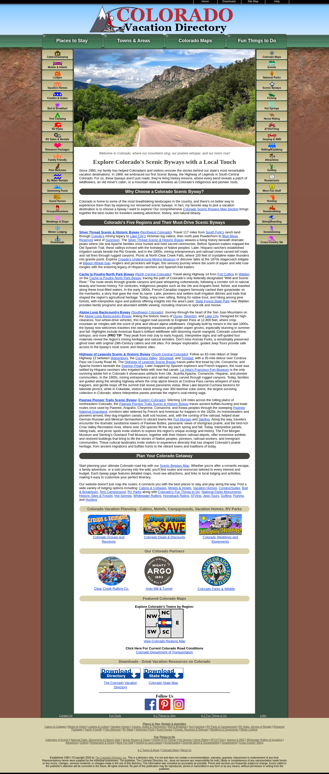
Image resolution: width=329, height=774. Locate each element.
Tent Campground (112, 492)
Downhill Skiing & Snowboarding (201, 742)
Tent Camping (197, 726)
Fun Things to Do (257, 40)
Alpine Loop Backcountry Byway (108, 316)
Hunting (91, 500)
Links (263, 715)
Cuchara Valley (146, 358)
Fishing (238, 496)
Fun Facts (115, 715)
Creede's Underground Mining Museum (147, 259)
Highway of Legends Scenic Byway (150, 362)
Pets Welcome (112, 729)
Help (277, 1)
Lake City (211, 316)
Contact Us (65, 715)
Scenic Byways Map (174, 466)
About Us (186, 750)
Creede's (97, 236)
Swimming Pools (144, 729)
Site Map (253, 1)
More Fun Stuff (124, 742)
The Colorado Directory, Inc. (111, 757)
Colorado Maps (195, 40)
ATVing (196, 496)
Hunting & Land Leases (148, 742)
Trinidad (187, 358)
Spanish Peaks (132, 366)
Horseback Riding (176, 496)
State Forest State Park (212, 301)
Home (205, 1)
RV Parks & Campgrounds (222, 726)
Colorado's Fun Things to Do (179, 492)
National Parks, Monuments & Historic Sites (95, 739)
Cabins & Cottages (153, 488)
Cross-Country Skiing (251, 742)
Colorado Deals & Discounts (164, 537)
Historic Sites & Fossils (96, 496)
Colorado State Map (163, 683)
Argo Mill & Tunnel (159, 589)
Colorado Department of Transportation (164, 652)
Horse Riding (201, 739)
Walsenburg (119, 358)
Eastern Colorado (151, 400)
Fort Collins (225, 274)
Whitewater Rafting (147, 496)
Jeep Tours (211, 496)
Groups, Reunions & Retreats (191, 729)
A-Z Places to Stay (164, 715)
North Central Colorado (153, 274)
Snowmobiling (172, 742)
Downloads (229, 1)
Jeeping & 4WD (235, 739)
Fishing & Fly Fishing (164, 739)
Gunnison (112, 240)
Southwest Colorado (147, 312)
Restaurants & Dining (102, 742)
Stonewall (166, 358)
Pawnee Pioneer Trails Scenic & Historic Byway (154, 404)
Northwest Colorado (155, 232)
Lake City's (138, 236)
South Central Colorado (169, 354)
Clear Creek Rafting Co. (111, 589)
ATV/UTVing (218, 739)
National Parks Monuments (221, 492)
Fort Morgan (182, 419)
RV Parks (134, 492)
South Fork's (215, 232)
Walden (244, 274)
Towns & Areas (133, 40)
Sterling (203, 419)
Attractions (72, 742)
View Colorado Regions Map (164, 641)
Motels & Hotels (179, 488)
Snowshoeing (229, 742)
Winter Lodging (249, 729)
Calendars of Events (57, 739)
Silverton (190, 316)
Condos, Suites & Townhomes (149, 726)
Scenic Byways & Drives (136, 739)
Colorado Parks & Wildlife (216, 589)
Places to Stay (72, 40)
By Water (128, 729)
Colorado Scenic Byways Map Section (211, 209)
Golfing (226, 496)
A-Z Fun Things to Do (214, 715)
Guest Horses (164, 729)
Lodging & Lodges (98, 726)
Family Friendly (93, 729)
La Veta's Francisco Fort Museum (204, 370)
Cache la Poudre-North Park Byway (115, 278)
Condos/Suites (229, 488)
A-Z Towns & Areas (148, 750)
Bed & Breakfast (177, 726)
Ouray (177, 316)
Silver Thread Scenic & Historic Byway (156, 240)
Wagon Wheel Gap (97, 263)
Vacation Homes (205, 488)
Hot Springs (123, 496)
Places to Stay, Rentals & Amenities (164, 724)
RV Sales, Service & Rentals (255, 726)
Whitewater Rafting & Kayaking (264, 739)
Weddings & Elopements (224, 729)
